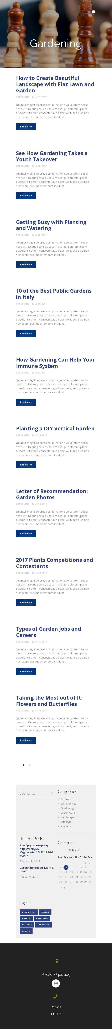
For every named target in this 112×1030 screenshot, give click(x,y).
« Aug (62, 887)
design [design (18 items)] (45, 913)
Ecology (66, 799)
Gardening (22, 97)
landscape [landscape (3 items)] (43, 925)
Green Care (68, 813)
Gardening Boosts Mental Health (37, 870)
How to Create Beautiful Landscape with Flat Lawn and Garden (55, 84)
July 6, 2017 (38, 372)
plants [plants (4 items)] (26, 932)
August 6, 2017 (29, 877)
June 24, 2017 (39, 504)
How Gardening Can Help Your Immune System (56, 363)
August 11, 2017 (30, 862)
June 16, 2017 (39, 642)
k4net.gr (56, 1014)
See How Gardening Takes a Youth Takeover (52, 156)
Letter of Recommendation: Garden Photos (52, 494)
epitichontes (68, 804)
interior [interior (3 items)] (27, 925)
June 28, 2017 (39, 435)
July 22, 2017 (39, 166)
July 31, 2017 (39, 97)
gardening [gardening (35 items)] (42, 919)
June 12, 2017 (39, 711)
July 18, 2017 (39, 235)
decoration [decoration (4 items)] (28, 913)
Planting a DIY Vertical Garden (56, 429)
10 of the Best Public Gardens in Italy (54, 294)
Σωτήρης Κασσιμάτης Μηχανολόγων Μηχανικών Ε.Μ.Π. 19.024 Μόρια (36, 851)
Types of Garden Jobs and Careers (49, 632)
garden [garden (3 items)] (26, 919)
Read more (26, 126)
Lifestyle (66, 822)
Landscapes (68, 818)
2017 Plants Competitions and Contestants (55, 563)
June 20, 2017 (39, 573)
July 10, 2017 (39, 304)
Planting (66, 827)
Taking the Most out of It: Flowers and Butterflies (50, 701)
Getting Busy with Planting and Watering (51, 225)
